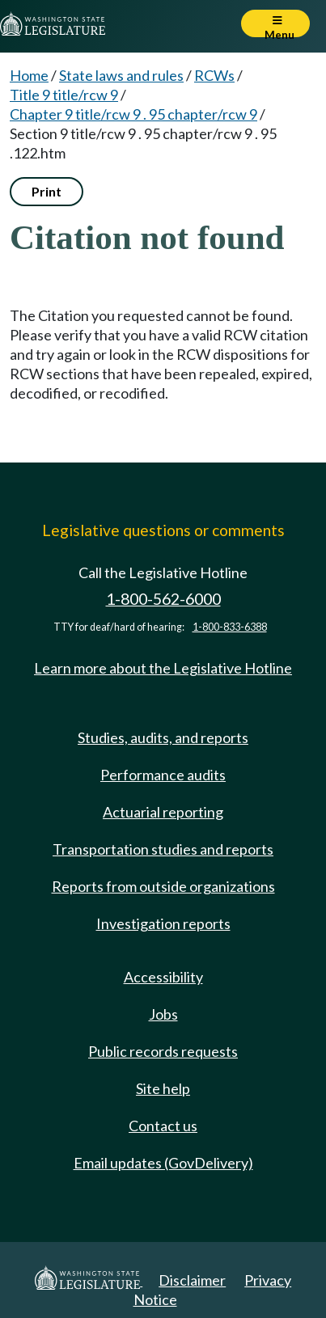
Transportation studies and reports (163, 849)
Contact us (163, 1125)
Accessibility (163, 977)
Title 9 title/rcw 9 (64, 94)
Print (46, 191)
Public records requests (163, 1051)
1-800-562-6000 (163, 598)
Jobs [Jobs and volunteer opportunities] (163, 1014)
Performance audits (163, 775)
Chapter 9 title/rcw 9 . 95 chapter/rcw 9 (133, 114)
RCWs (214, 75)
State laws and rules (121, 75)
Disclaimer (192, 1280)
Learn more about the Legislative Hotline (163, 668)
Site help (163, 1088)
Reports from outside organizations (163, 886)
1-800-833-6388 (230, 627)
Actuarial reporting (163, 812)
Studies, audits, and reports (163, 737)
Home (29, 75)
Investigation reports (163, 923)
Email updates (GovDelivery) (163, 1163)
